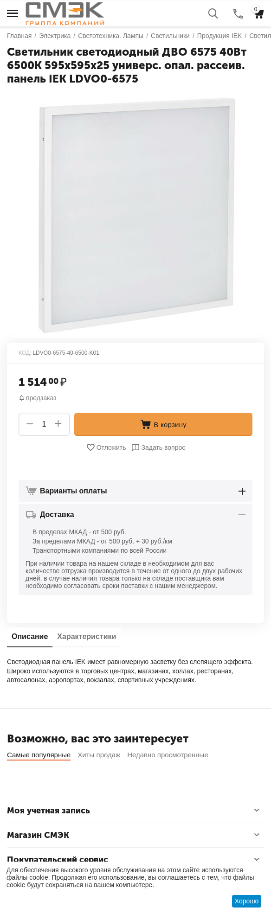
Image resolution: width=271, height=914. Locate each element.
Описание (30, 636)
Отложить (106, 447)
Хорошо (247, 901)
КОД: (25, 353)
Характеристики (86, 636)
